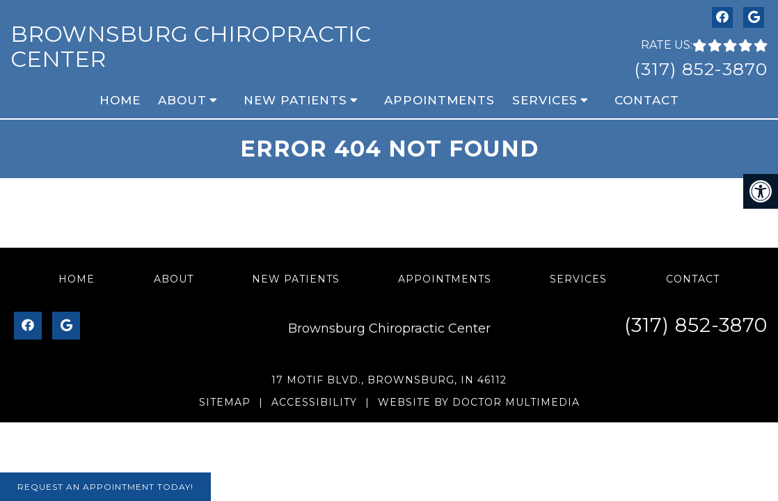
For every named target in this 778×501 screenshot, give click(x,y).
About (182, 100)
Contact (646, 100)
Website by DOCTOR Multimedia (479, 402)
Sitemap (225, 402)
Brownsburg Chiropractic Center (190, 46)
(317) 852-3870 (701, 68)
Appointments (439, 100)
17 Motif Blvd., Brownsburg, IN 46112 (389, 380)
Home (120, 100)
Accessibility (314, 402)
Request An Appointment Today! (105, 487)
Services (545, 100)
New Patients (295, 100)
